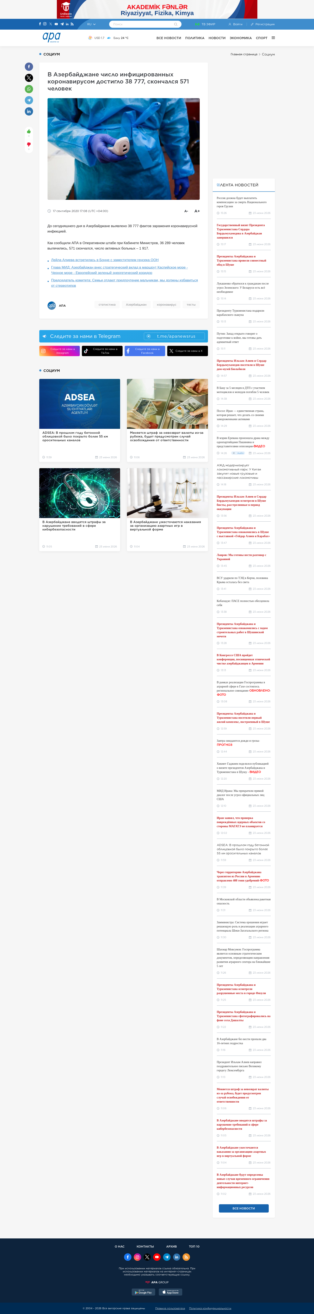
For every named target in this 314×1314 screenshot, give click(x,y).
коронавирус (166, 304)
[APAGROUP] (157, 1282)
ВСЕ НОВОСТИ (168, 38)
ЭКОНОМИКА (241, 38)
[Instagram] (45, 24)
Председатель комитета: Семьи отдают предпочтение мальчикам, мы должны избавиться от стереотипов (124, 283)
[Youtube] (56, 24)
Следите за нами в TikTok (100, 350)
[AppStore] (170, 1292)
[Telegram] (62, 24)
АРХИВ (171, 1246)
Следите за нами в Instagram (58, 350)
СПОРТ (261, 38)
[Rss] (72, 24)
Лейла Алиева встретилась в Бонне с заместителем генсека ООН (105, 260)
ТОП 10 (194, 1246)
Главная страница (244, 54)
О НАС (119, 1246)
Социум (268, 54)
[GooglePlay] (143, 1292)
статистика (107, 304)
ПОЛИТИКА (194, 38)
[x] (147, 1257)
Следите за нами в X (186, 351)
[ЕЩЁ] (271, 37)
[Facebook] (40, 24)
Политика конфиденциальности (210, 1308)
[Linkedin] (67, 24)
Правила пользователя (170, 1308)
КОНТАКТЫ (145, 1246)
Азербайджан (136, 304)
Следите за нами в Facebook (143, 350)
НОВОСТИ (217, 38)
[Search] (175, 25)
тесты (191, 304)
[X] (50, 24)
